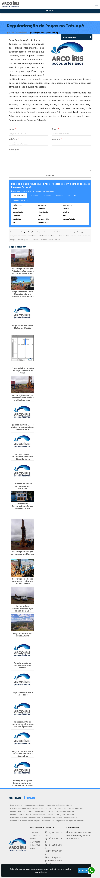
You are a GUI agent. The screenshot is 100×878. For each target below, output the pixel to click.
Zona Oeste (46, 196)
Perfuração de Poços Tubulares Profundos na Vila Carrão (22, 581)
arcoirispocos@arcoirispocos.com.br (54, 860)
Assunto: (57, 139)
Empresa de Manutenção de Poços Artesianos (28, 808)
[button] (96, 4)
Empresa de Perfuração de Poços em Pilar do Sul (22, 506)
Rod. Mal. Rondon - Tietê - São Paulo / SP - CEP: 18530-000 (78, 835)
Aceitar (83, 870)
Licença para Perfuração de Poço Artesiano (27, 814)
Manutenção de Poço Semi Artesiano (25, 818)
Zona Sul (59, 196)
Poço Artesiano (16, 805)
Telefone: (14, 139)
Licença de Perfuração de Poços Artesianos (27, 811)
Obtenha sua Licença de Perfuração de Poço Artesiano (32, 821)
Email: (55, 129)
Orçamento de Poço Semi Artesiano (70, 821)
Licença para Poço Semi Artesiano (60, 814)
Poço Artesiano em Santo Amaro (22, 634)
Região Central (19, 196)
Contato (36, 841)
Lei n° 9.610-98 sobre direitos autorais (46, 240)
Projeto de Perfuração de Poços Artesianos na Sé (22, 370)
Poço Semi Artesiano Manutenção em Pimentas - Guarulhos (23, 294)
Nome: (12, 129)
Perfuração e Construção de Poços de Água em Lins (22, 608)
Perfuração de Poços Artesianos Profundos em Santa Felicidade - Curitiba (23, 272)
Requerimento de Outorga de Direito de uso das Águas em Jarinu (23, 725)
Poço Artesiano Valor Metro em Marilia (22, 326)
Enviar (50, 175)
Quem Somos (35, 837)
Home (35, 832)
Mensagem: (15, 149)
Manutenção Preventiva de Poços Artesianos (59, 818)
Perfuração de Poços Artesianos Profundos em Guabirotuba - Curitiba (23, 399)
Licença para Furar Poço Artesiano (60, 811)
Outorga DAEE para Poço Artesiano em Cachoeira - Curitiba (22, 783)
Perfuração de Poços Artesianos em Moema (22, 552)
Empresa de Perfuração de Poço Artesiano (66, 808)
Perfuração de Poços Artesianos (59, 805)
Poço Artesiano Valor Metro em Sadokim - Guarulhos (22, 753)
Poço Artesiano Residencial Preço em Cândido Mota (22, 456)
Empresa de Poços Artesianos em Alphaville (23, 486)
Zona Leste (71, 196)
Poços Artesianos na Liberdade (22, 693)
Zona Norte (33, 196)
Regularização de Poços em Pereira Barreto (22, 665)
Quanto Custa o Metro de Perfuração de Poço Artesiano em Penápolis (22, 428)
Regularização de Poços (34, 805)
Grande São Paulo (20, 201)
